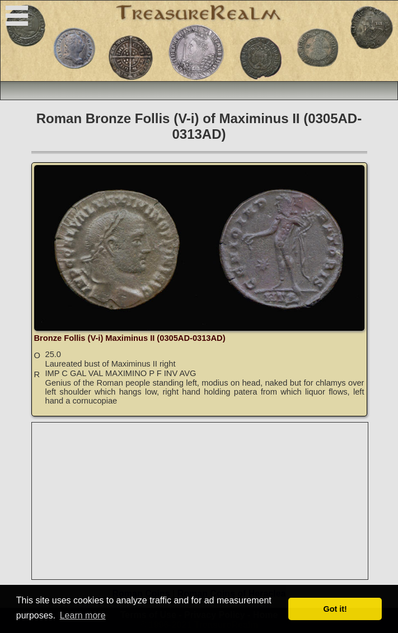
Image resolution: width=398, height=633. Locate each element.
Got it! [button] (335, 608)
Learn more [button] (83, 615)
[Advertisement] (200, 501)
